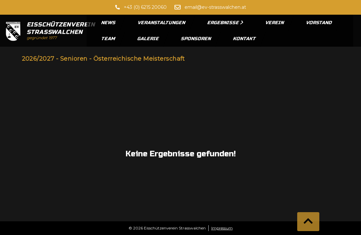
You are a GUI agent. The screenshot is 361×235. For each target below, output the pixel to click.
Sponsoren (196, 38)
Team (109, 38)
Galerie (148, 38)
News (109, 22)
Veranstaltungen (162, 22)
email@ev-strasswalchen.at (215, 7)
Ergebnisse (225, 22)
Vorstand (319, 22)
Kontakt (244, 38)
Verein (275, 22)
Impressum (222, 228)
